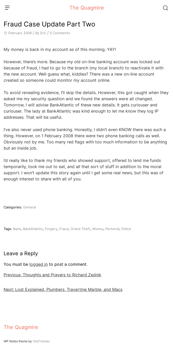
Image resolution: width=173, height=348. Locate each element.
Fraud (64, 229)
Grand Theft (80, 229)
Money (97, 229)
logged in (38, 264)
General (29, 207)
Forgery (51, 229)
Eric (43, 33)
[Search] (165, 7)
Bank (17, 229)
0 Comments (60, 33)
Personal (112, 229)
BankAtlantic (33, 229)
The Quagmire (86, 8)
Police (126, 229)
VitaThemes (41, 341)
